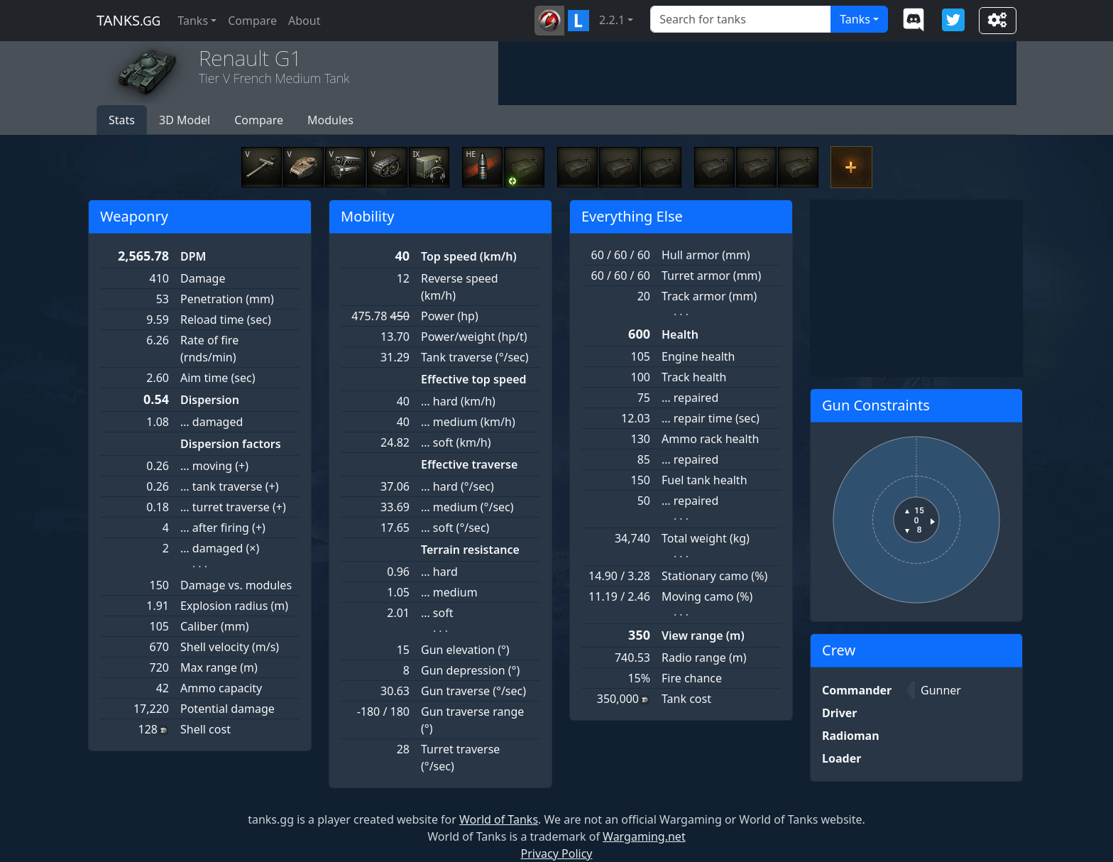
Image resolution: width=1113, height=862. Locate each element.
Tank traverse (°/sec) (475, 357)
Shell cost (205, 729)
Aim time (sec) (218, 378)
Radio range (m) (704, 657)
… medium (449, 592)
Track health (694, 377)
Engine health (698, 356)
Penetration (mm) (227, 299)
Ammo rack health (710, 439)
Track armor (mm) (709, 296)
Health (680, 334)
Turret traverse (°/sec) (460, 757)
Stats (122, 120)
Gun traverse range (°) (472, 720)
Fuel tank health (704, 480)
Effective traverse (469, 464)
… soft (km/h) (456, 442)
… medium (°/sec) (467, 507)
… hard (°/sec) (457, 486)
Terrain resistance (470, 549)
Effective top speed (474, 379)
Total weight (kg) (706, 538)
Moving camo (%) (707, 596)
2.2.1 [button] (612, 20)
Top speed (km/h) (469, 256)
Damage (202, 278)
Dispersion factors (230, 444)
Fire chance (692, 678)
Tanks (855, 19)
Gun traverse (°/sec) (473, 691)
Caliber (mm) (214, 626)
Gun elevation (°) (465, 650)
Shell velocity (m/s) (229, 647)
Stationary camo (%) (714, 576)
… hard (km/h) (458, 401)
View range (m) (703, 635)
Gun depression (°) (470, 670)
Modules (330, 120)
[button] (549, 21)
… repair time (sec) (711, 418)
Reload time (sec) (225, 319)
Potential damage (227, 708)
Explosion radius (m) (234, 605)
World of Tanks (498, 819)
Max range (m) (219, 667)
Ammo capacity (221, 688)
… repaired (690, 397)
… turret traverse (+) (233, 507)
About (304, 20)
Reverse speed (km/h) (459, 287)
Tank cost (686, 698)
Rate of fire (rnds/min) (209, 348)
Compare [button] (258, 120)
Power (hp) (449, 316)
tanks (128, 20)
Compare (252, 20)
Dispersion (209, 400)
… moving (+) (214, 466)
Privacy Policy (557, 853)
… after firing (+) (222, 527)
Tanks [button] (192, 20)
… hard (439, 571)
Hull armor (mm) (706, 255)
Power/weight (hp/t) (474, 336)
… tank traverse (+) (229, 486)
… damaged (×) (219, 548)
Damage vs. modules (236, 585)
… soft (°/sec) (455, 527)
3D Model (184, 120)
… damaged (211, 422)
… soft (437, 613)
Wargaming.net (644, 836)
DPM (193, 256)
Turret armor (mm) (711, 275)
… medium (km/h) (468, 422)
